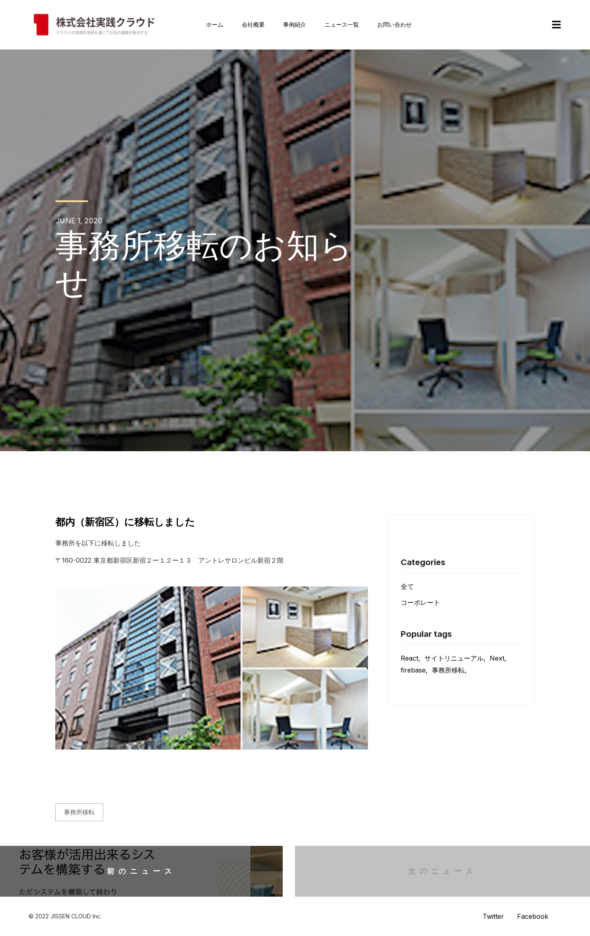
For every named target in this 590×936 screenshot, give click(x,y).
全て (407, 586)
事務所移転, (449, 670)
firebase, (414, 670)
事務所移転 (79, 812)
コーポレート (420, 602)
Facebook (532, 916)
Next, (498, 658)
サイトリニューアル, (455, 658)
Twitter (493, 916)
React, (410, 658)
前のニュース (141, 871)
